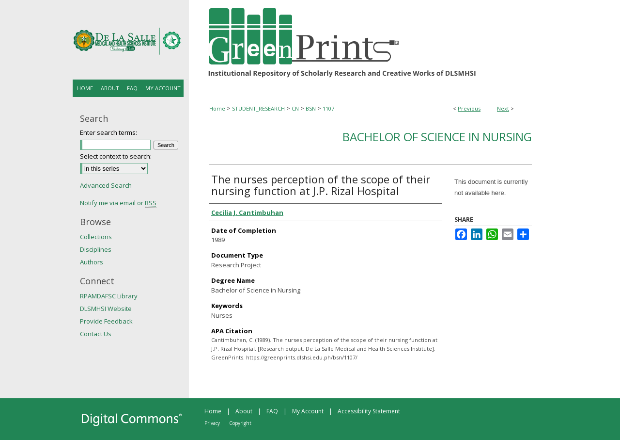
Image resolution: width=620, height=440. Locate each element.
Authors (91, 262)
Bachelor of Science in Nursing (437, 137)
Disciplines (95, 249)
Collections (96, 236)
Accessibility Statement (369, 411)
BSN (311, 108)
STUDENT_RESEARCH (258, 108)
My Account (308, 411)
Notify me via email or (118, 202)
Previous (469, 108)
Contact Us (95, 333)
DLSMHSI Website (106, 308)
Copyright (240, 423)
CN (295, 108)
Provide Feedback (106, 321)
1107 (328, 108)
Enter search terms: (108, 132)
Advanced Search (106, 185)
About (243, 411)
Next (503, 108)
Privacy (212, 423)
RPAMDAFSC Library (109, 296)
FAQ (272, 411)
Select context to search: (116, 156)
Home (217, 108)
